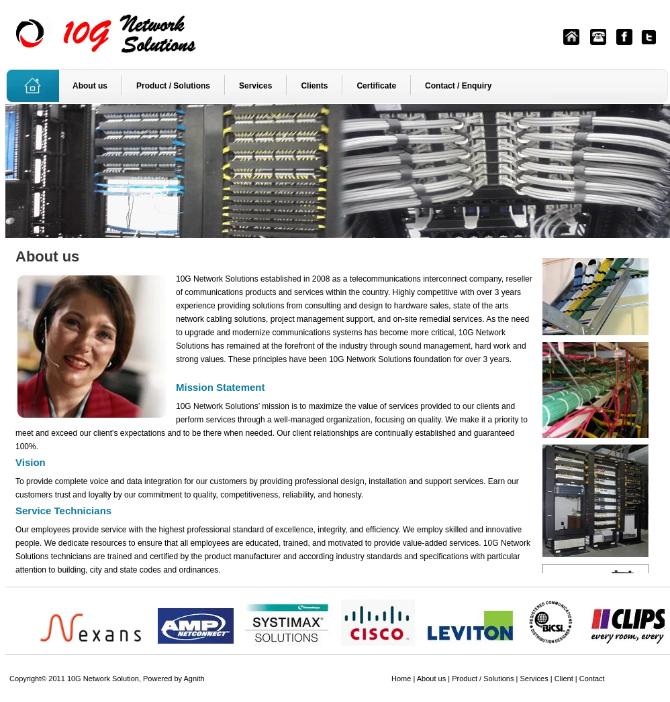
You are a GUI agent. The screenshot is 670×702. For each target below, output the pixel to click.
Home (401, 679)
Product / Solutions (173, 86)
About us (90, 86)
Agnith (194, 679)
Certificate (376, 86)
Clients (314, 86)
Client (564, 679)
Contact (592, 679)
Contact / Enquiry (458, 86)
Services (255, 86)
